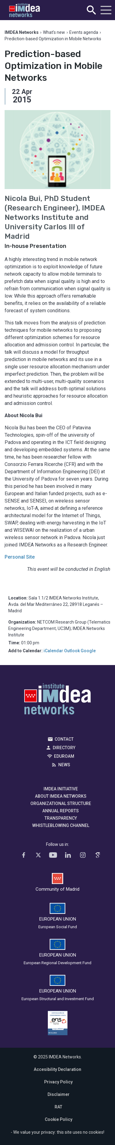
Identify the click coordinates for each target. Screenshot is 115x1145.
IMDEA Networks (57, 700)
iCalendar (53, 650)
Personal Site (20, 557)
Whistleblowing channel (60, 825)
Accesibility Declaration (57, 1069)
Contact (64, 739)
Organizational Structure (60, 803)
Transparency (60, 818)
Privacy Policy (58, 1081)
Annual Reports (60, 810)
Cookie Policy (58, 1119)
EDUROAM (64, 756)
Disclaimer (59, 1094)
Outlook (72, 650)
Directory (64, 747)
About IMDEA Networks (60, 796)
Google (88, 650)
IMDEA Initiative (61, 788)
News (64, 764)
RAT (58, 1106)
